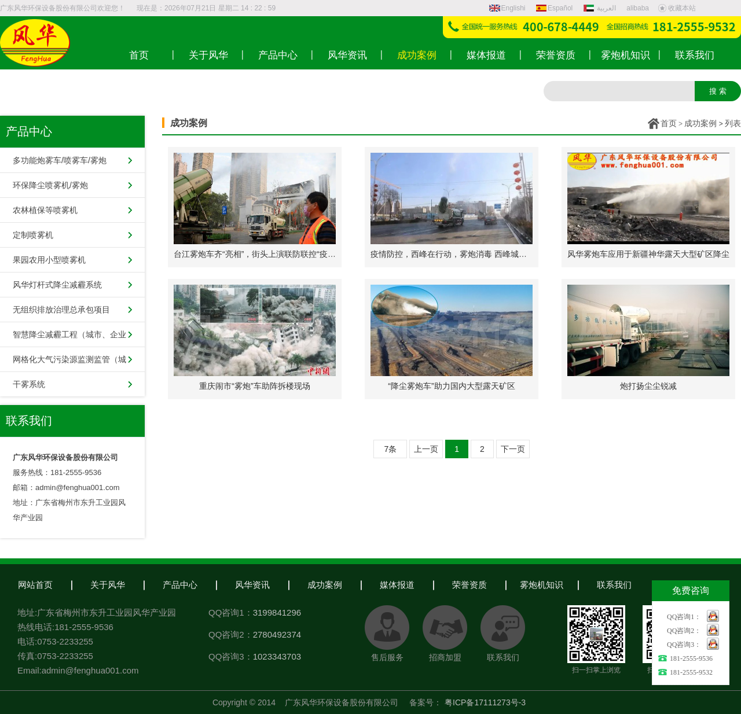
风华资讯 (252, 585)
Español (554, 8)
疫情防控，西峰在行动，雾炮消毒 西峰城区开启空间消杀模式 (481, 254)
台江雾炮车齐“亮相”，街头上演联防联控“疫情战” (260, 254)
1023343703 (277, 656)
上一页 (426, 449)
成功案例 (700, 123)
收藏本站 (677, 8)
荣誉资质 (469, 585)
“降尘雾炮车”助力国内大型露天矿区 (451, 386)
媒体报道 (397, 585)
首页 (669, 123)
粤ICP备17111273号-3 (485, 702)
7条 (390, 449)
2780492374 (277, 634)
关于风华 (107, 585)
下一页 (513, 449)
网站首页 (35, 585)
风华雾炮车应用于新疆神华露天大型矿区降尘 (648, 254)
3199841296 (277, 612)
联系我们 (614, 585)
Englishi (507, 8)
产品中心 (180, 585)
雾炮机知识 (541, 585)
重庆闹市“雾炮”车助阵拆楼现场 (254, 386)
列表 (733, 123)
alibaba (637, 8)
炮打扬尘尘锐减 (648, 386)
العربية (601, 8)
